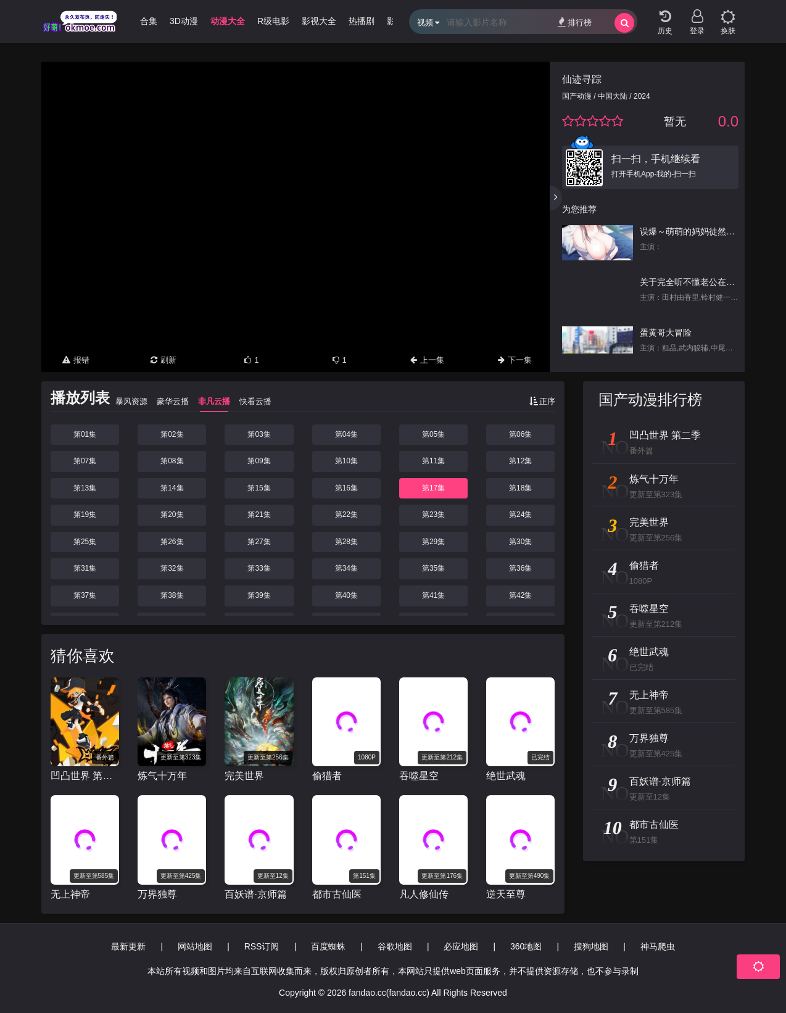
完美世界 (244, 776)
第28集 (346, 541)
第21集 (258, 514)
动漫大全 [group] (227, 21)
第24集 (520, 514)
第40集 (346, 595)
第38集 (171, 595)
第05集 (433, 434)
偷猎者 (327, 776)
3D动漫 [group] (184, 21)
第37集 (84, 595)
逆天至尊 (506, 894)
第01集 (84, 434)
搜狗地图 (591, 946)
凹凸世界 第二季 (85, 776)
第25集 (84, 541)
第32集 (171, 568)
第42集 (520, 595)
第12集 (520, 461)
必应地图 (461, 946)
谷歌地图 (395, 946)
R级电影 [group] (273, 21)
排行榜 (575, 22)
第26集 (171, 541)
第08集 (171, 461)
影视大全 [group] (319, 21)
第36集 (520, 568)
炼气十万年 (162, 776)
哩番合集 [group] (140, 21)
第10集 (346, 461)
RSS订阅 (261, 946)
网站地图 (195, 946)
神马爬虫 (657, 946)
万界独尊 (157, 894)
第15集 (258, 488)
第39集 (258, 595)
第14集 (171, 488)
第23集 (433, 514)
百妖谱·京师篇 (255, 894)
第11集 (433, 461)
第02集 (171, 434)
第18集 (520, 488)
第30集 (520, 541)
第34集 (346, 568)
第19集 (84, 514)
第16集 (346, 488)
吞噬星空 (419, 776)
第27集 (258, 541)
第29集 (433, 541)
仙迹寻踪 (582, 79)
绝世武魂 (506, 776)
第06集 (520, 434)
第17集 (433, 488)
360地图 (526, 946)
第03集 (258, 434)
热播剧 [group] (361, 21)
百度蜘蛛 (328, 946)
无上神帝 (70, 894)
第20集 (171, 514)
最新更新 (128, 946)
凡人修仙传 (424, 894)
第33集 (258, 568)
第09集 (258, 461)
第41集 (433, 595)
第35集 (433, 568)
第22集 (346, 514)
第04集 (346, 434)
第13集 (84, 488)
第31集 (84, 568)
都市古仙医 (337, 894)
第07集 (84, 461)
